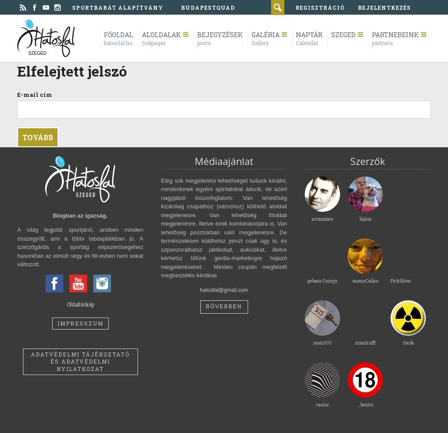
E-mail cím (34, 95)
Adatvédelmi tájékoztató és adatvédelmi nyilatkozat (80, 362)
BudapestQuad (208, 7)
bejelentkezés (384, 7)
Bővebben (224, 306)
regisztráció (320, 7)
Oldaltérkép (80, 304)
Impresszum (80, 323)
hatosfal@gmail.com (224, 290)
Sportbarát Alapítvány (117, 7)
